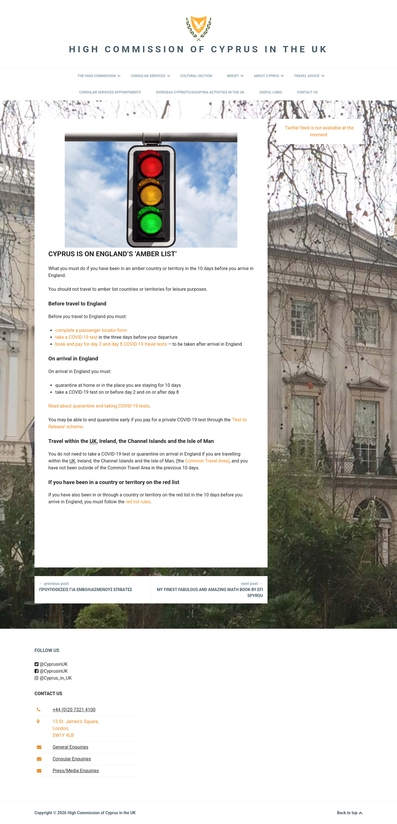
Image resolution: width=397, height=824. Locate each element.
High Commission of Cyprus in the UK (198, 49)
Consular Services (150, 76)
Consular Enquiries (72, 759)
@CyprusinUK (51, 664)
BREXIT (235, 76)
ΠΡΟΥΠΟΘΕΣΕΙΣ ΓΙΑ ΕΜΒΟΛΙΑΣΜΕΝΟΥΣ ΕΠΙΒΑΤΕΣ (92, 586)
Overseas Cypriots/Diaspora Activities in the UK (200, 92)
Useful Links (270, 92)
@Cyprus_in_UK (53, 678)
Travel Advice (309, 76)
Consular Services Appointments (110, 92)
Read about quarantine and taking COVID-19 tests (98, 406)
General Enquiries (70, 747)
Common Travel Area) (207, 461)
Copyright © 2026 (51, 812)
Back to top (349, 813)
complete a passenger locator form (91, 330)
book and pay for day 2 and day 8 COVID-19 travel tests (111, 344)
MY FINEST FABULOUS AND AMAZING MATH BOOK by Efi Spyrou (209, 589)
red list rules (137, 501)
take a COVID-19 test (76, 337)
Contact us (48, 693)
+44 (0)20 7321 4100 (74, 709)
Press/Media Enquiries (76, 770)
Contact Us (307, 92)
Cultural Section (196, 76)
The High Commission (99, 76)
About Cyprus (269, 76)
